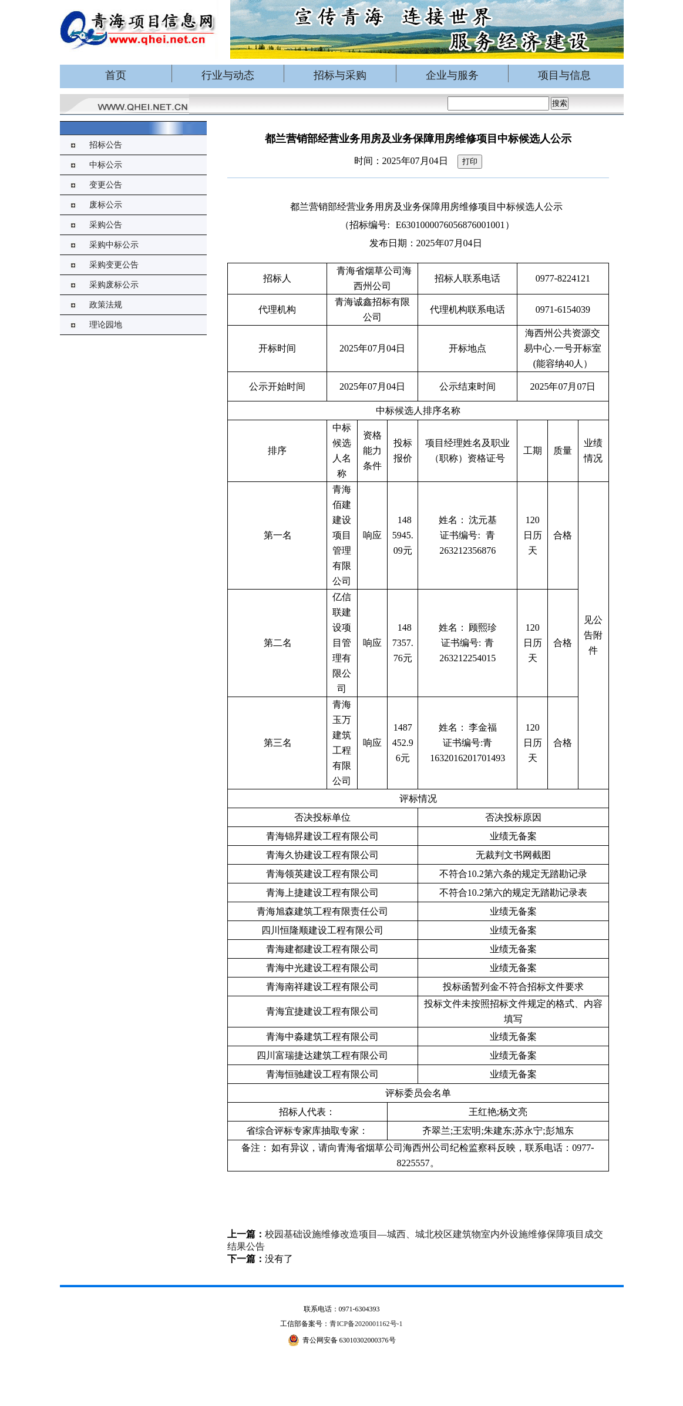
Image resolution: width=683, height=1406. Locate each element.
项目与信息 (564, 75)
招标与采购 (340, 75)
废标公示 (105, 204)
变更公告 (105, 184)
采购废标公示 (114, 284)
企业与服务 (452, 75)
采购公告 (105, 224)
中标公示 (105, 164)
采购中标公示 (114, 244)
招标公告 (105, 144)
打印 (469, 161)
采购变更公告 (114, 264)
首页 (115, 75)
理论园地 (105, 324)
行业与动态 (227, 75)
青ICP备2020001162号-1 (365, 1324)
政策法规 (105, 304)
